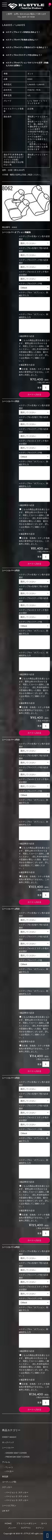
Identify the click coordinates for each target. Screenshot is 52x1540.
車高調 (5, 1477)
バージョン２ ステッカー (17, 1496)
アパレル (6, 1462)
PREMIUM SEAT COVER (18, 1457)
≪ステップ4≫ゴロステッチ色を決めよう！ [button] (22, 55)
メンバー (12, 1528)
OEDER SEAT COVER (16, 1453)
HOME (8, 1524)
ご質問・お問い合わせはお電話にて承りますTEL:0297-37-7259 (26, 15)
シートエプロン (9, 1506)
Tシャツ (9, 1468)
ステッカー (7, 1487)
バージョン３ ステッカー (17, 1500)
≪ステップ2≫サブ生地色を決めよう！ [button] (20, 40)
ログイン (40, 1528)
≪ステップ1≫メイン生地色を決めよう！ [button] (21, 32)
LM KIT (6, 1511)
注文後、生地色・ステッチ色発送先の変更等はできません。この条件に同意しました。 (34, 372)
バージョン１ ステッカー (17, 1493)
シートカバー (8, 1448)
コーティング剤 (9, 1482)
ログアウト (26, 1528)
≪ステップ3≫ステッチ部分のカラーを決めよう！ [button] (25, 47)
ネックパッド (8, 1442)
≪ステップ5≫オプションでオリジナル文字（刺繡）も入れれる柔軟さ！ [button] (26, 64)
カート (44, 1524)
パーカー (10, 1471)
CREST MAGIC (9, 1437)
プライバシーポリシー (26, 1524)
